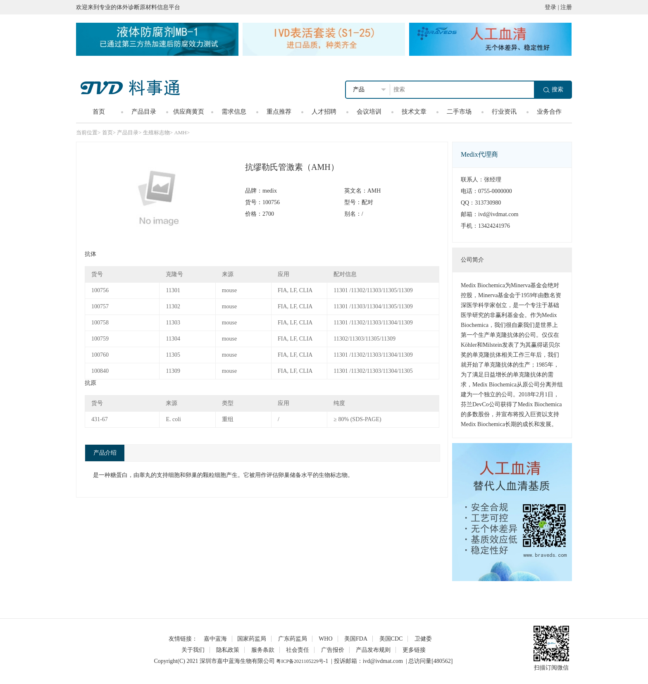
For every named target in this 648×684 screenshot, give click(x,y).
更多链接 (414, 650)
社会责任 (297, 650)
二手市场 (459, 111)
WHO (325, 639)
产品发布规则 (373, 650)
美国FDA (355, 639)
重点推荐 (279, 111)
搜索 (553, 89)
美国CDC (391, 639)
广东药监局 (292, 639)
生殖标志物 (156, 132)
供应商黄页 (188, 111)
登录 (550, 7)
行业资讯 (504, 111)
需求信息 (234, 111)
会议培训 (369, 111)
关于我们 (193, 650)
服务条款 (262, 650)
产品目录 (143, 111)
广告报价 (332, 650)
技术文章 (414, 111)
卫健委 (423, 639)
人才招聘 (324, 111)
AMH (180, 132)
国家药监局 (251, 639)
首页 (99, 111)
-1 (326, 661)
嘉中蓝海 (215, 639)
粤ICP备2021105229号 (299, 661)
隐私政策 (227, 650)
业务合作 (549, 111)
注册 (566, 7)
